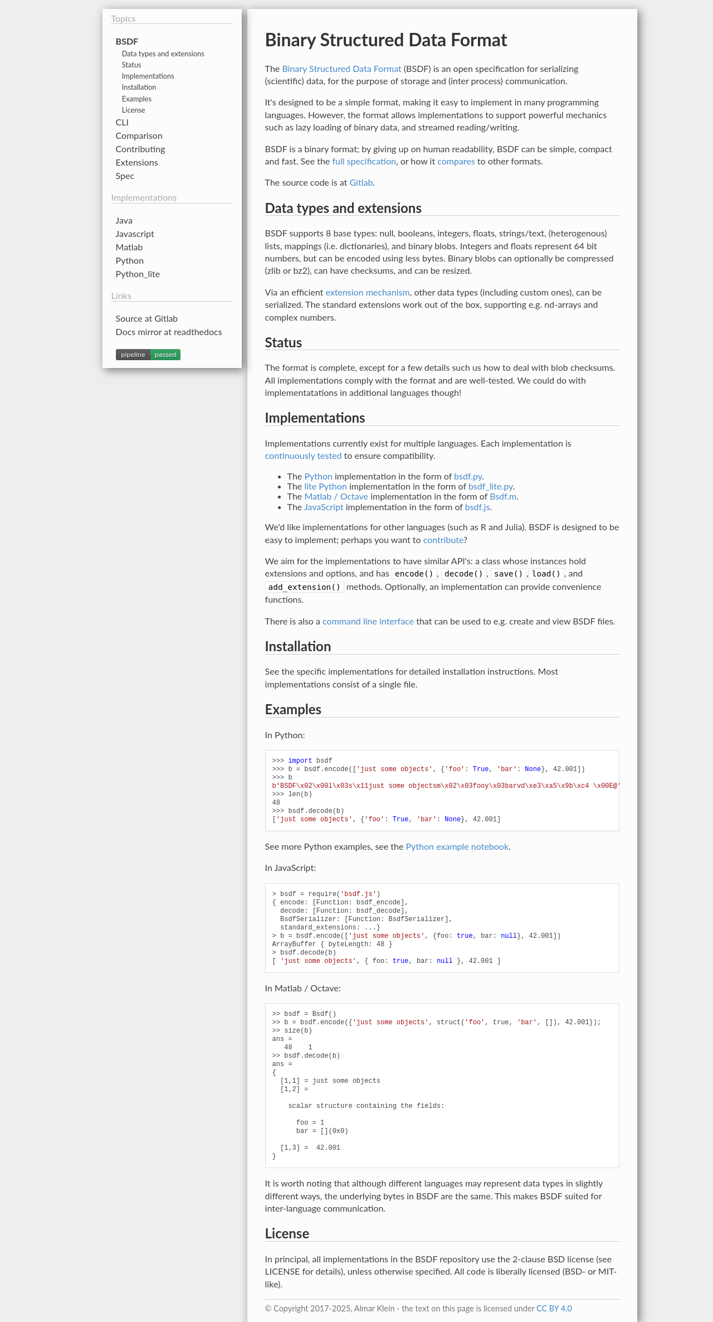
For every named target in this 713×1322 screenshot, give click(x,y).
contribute (443, 539)
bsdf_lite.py (490, 486)
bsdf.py (468, 476)
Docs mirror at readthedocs (169, 331)
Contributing (140, 148)
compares (456, 161)
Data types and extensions (163, 53)
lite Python (325, 486)
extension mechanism (367, 292)
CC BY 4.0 (554, 1308)
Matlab (129, 246)
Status (131, 64)
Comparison (139, 135)
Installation (139, 87)
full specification (364, 161)
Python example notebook (457, 846)
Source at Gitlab (147, 318)
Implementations (148, 75)
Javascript (135, 233)
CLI (122, 122)
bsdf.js (477, 506)
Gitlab (361, 182)
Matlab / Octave (336, 496)
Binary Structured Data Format (341, 68)
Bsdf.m (503, 496)
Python (318, 476)
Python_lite (138, 273)
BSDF (127, 41)
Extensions (137, 162)
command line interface (368, 621)
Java (124, 220)
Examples (137, 98)
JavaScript (324, 506)
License (133, 109)
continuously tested (303, 455)
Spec (125, 175)
